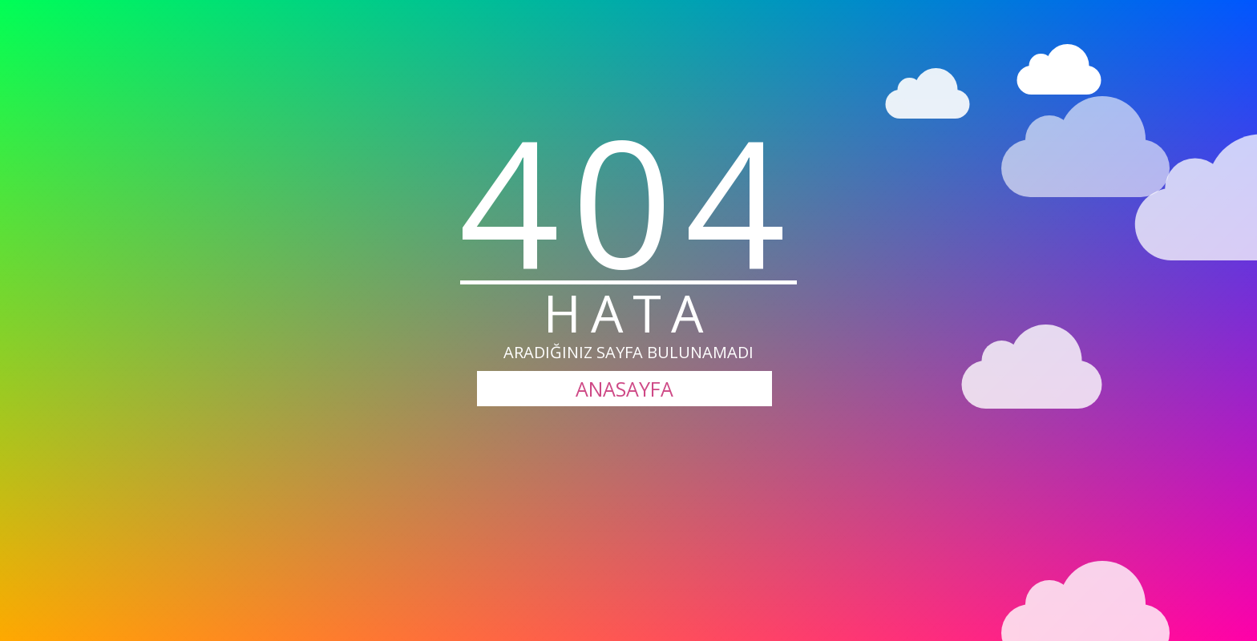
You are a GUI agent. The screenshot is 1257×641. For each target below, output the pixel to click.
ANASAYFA (624, 388)
